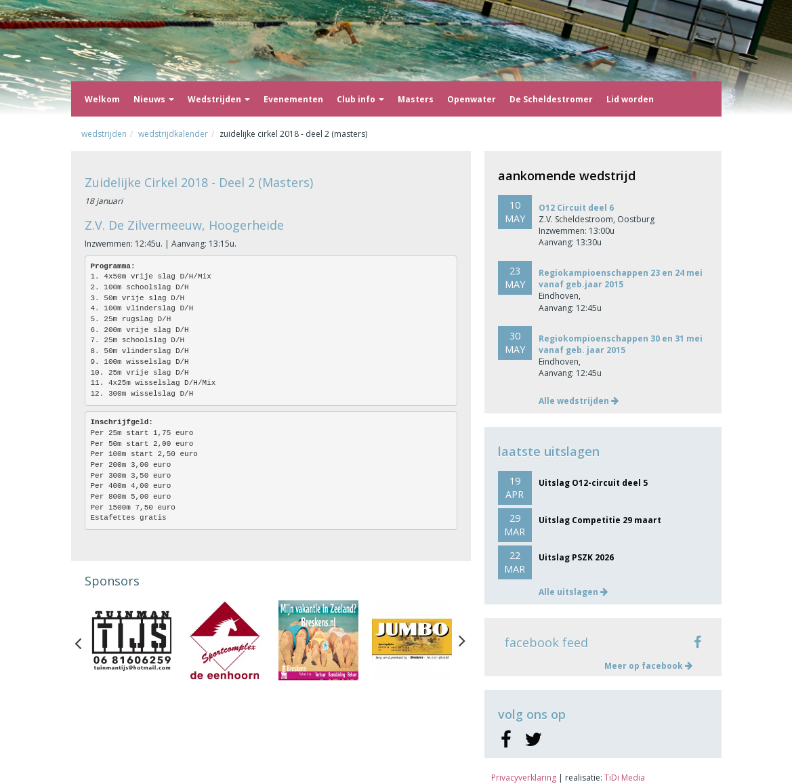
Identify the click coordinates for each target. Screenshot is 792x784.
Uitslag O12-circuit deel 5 (593, 483)
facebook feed (546, 642)
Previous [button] (84, 640)
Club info (360, 99)
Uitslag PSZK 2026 (576, 557)
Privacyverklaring (523, 777)
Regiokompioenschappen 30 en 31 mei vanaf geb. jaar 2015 (621, 344)
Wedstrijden (219, 99)
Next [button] (462, 640)
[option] (131, 640)
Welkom (102, 99)
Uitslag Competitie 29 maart (600, 520)
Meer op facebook (648, 666)
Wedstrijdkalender (173, 134)
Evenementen (293, 99)
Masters (416, 99)
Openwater (471, 99)
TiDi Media (624, 777)
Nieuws (153, 99)
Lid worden (630, 99)
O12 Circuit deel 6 (576, 207)
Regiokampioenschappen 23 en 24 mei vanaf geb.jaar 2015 (621, 278)
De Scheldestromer (551, 99)
